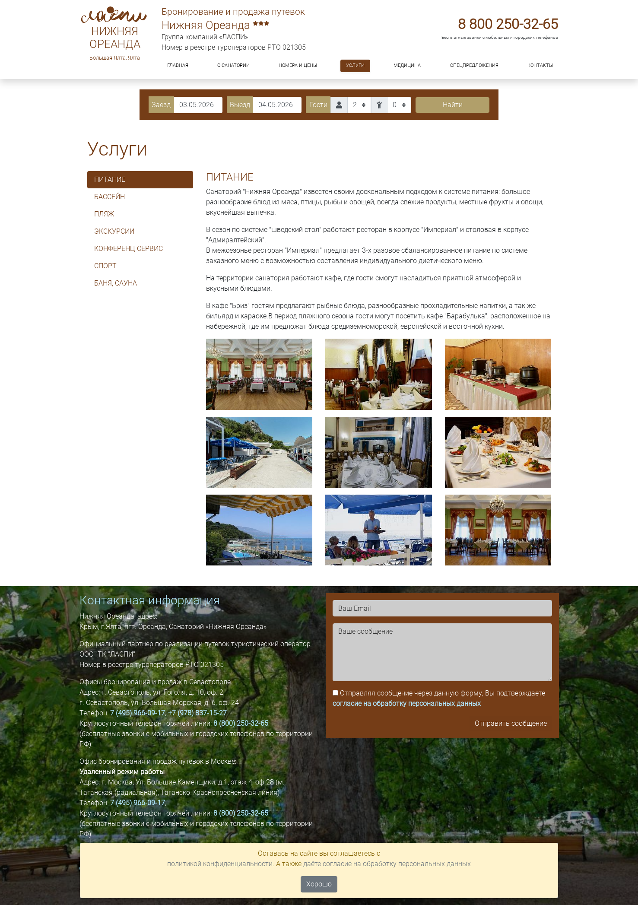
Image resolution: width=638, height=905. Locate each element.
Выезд (240, 105)
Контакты (540, 65)
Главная (177, 65)
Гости (318, 105)
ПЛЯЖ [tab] (104, 214)
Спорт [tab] (105, 266)
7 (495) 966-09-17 (137, 713)
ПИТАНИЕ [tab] (109, 179)
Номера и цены (298, 65)
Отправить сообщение (511, 723)
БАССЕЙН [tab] (109, 197)
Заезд (161, 105)
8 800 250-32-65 (508, 24)
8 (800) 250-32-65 (240, 723)
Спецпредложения (474, 65)
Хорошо (319, 884)
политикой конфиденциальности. (220, 864)
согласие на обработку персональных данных (407, 703)
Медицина (407, 65)
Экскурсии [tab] (114, 231)
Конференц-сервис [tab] (128, 249)
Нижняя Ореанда (114, 38)
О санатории (233, 65)
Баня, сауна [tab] (115, 283)
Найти (453, 105)
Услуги (355, 65)
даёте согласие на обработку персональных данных (387, 864)
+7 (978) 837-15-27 (197, 713)
